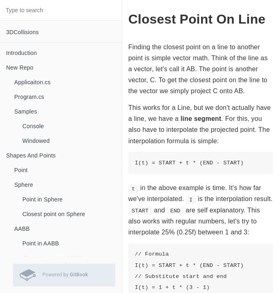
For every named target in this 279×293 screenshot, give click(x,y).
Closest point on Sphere (53, 214)
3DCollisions (22, 32)
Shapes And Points (31, 155)
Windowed (36, 141)
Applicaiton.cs (32, 82)
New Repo (19, 67)
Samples (25, 111)
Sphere (23, 184)
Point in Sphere (42, 199)
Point (21, 170)
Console (33, 126)
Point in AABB (40, 243)
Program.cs (29, 97)
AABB (22, 228)
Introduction (21, 53)
